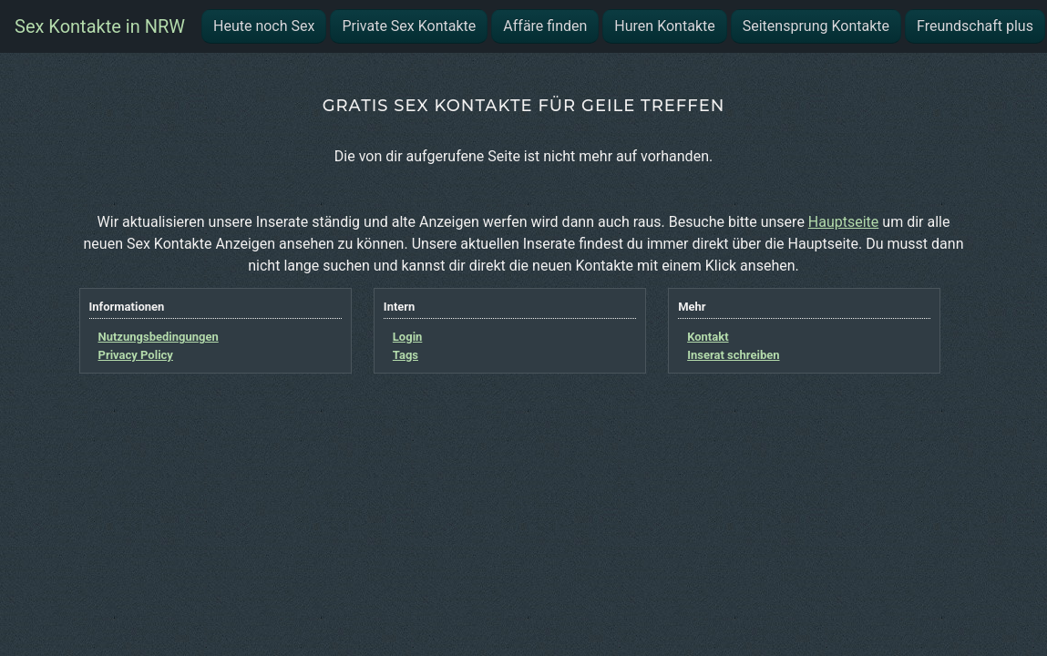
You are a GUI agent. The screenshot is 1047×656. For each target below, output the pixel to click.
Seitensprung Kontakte (816, 26)
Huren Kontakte (664, 26)
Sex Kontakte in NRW (100, 26)
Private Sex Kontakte (409, 26)
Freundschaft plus (975, 26)
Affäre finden (545, 26)
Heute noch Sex (263, 26)
